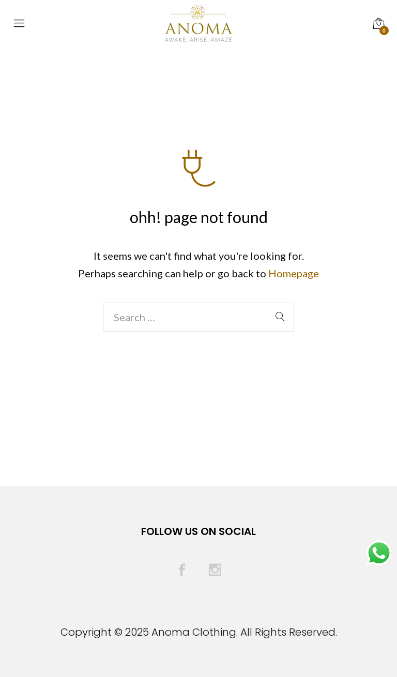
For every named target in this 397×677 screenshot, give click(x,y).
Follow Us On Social (198, 531)
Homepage (293, 273)
